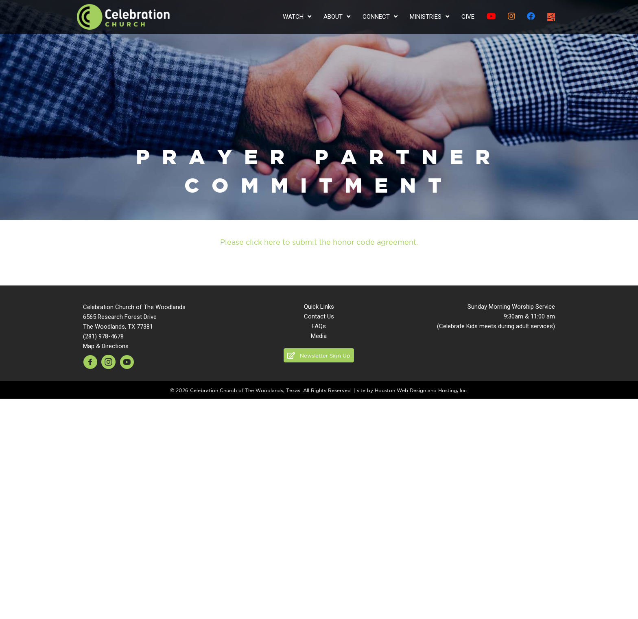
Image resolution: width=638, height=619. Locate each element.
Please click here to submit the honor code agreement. (319, 242)
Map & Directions (106, 346)
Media (319, 336)
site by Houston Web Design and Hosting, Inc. (412, 390)
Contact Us (319, 316)
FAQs (319, 326)
